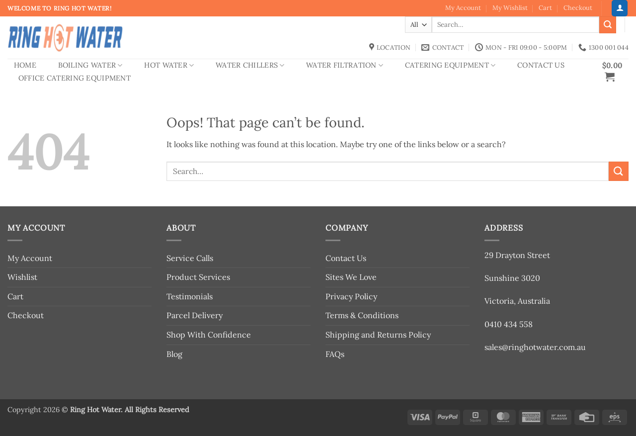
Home (25, 65)
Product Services (198, 277)
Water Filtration (344, 65)
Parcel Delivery (194, 315)
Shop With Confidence (208, 335)
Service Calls (189, 258)
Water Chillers (250, 65)
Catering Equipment (450, 65)
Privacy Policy (351, 296)
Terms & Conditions (361, 315)
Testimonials (189, 296)
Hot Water (169, 65)
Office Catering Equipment (74, 78)
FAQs (334, 354)
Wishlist (22, 277)
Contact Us (540, 65)
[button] (620, 8)
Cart (545, 7)
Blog (174, 354)
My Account (463, 7)
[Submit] (607, 24)
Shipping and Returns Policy (378, 335)
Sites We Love (351, 277)
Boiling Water (90, 65)
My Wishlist (510, 7)
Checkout (577, 7)
